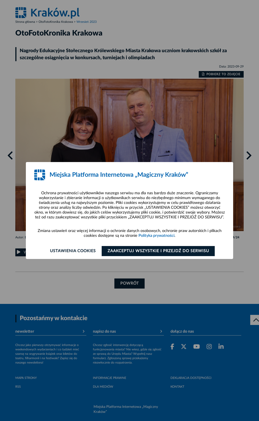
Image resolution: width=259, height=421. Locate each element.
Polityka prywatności (156, 236)
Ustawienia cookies (73, 251)
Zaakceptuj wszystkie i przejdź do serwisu (158, 251)
